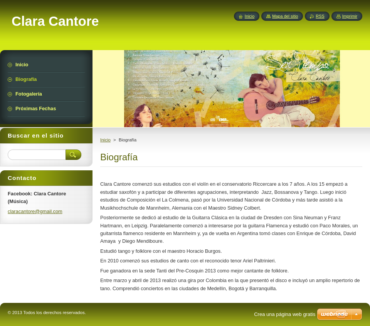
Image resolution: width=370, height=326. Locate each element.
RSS (320, 16)
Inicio (105, 140)
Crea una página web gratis (284, 314)
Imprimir (349, 16)
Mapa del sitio (285, 16)
